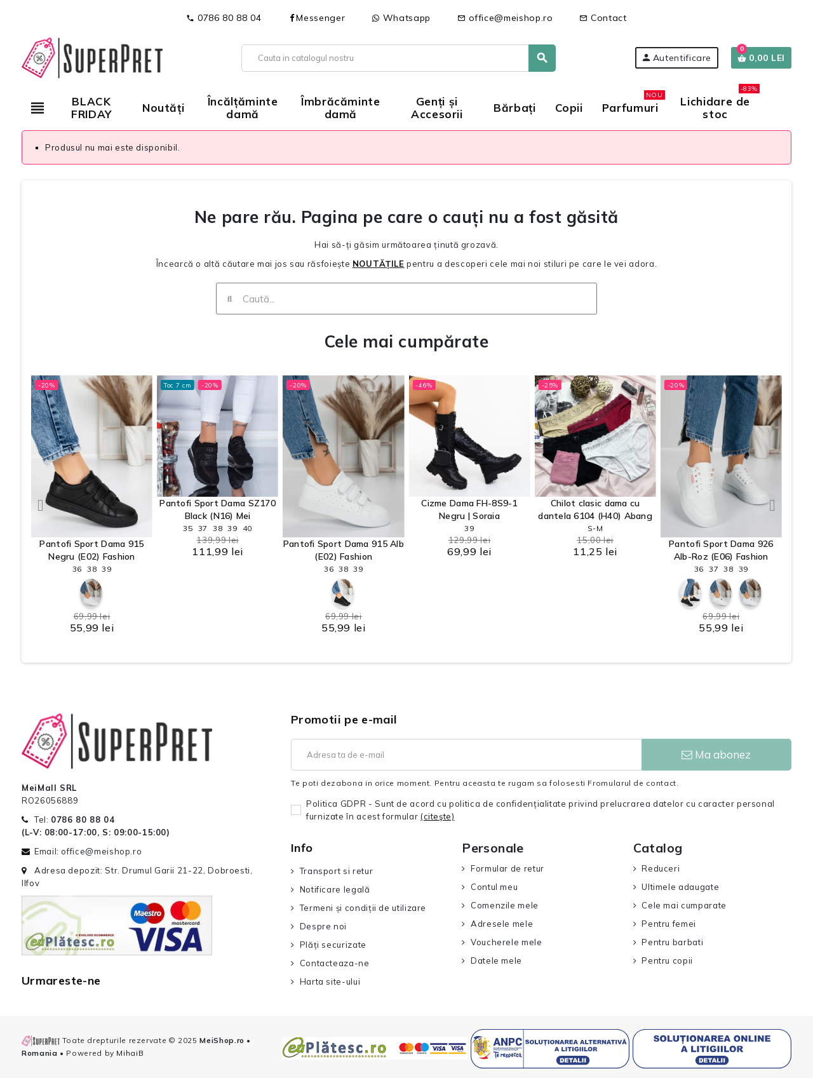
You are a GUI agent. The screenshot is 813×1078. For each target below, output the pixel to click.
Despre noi (323, 926)
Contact (602, 18)
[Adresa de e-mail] (466, 755)
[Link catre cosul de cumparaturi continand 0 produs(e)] (761, 58)
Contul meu (494, 887)
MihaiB (130, 1053)
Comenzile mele (505, 905)
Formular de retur (507, 868)
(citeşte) (437, 816)
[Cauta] (397, 58)
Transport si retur (336, 871)
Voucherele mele (506, 942)
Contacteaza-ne (335, 963)
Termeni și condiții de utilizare (363, 908)
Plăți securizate (333, 945)
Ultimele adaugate (680, 887)
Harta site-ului (330, 981)
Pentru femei (669, 924)
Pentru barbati (672, 942)
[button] (40, 505)
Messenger (316, 18)
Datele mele (496, 960)
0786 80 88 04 (223, 18)
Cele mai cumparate (684, 905)
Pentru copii (667, 960)
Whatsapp (401, 18)
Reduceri (661, 868)
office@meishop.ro (505, 18)
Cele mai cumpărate (406, 341)
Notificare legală (335, 889)
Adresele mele (502, 924)
